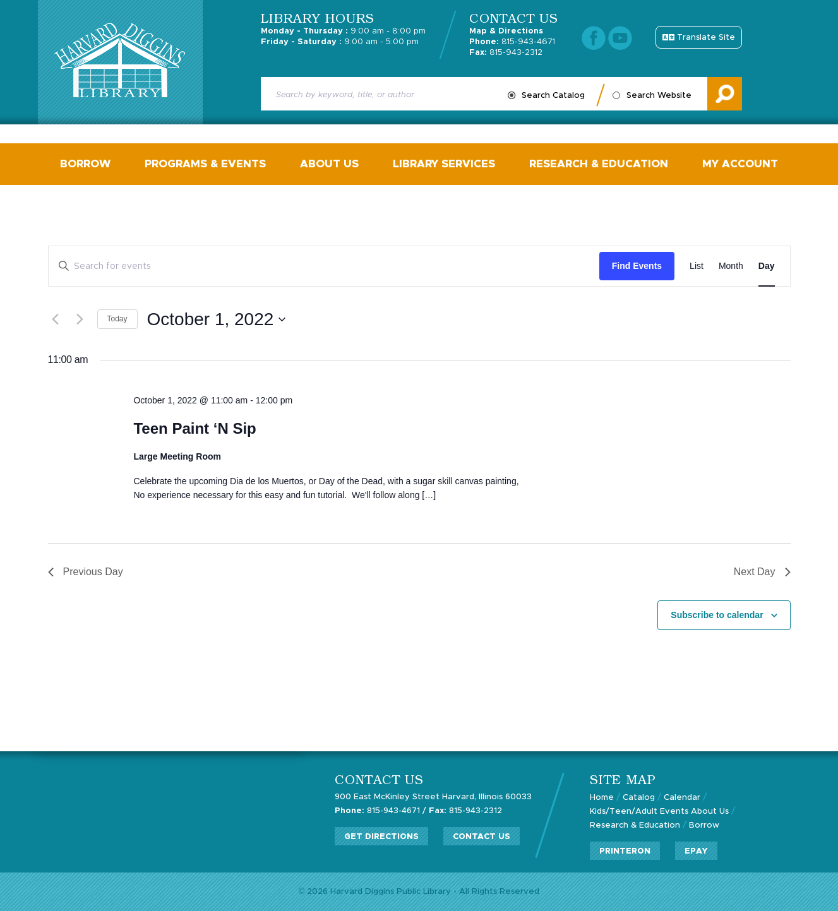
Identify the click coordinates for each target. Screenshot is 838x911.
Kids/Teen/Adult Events (639, 811)
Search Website (658, 96)
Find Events (637, 266)
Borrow (85, 163)
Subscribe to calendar (717, 615)
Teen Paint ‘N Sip (194, 428)
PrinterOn (624, 851)
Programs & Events (205, 163)
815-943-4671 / (380, 811)
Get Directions (381, 837)
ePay (696, 851)
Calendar (682, 798)
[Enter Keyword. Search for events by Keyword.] (324, 266)
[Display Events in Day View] (766, 266)
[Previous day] (55, 319)
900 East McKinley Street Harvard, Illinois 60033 (433, 797)
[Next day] (80, 319)
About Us (329, 163)
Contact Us (481, 837)
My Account (740, 163)
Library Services (444, 163)
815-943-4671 (512, 42)
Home (602, 798)
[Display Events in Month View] (731, 266)
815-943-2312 (505, 53)
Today (117, 318)
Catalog (639, 798)
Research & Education (598, 163)
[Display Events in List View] (696, 266)
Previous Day (85, 571)
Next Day (762, 571)
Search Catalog (553, 96)
